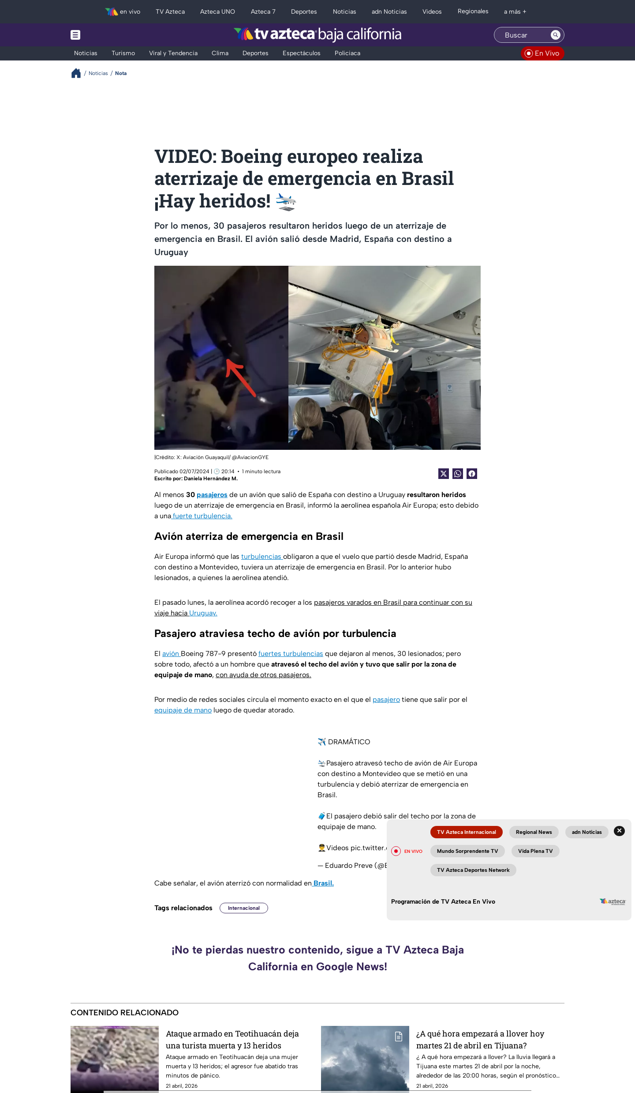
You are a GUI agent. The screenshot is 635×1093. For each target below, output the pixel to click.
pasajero (386, 699)
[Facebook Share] (472, 473)
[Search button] (555, 35)
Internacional (244, 908)
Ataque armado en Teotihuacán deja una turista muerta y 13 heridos (232, 1039)
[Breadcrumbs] (80, 73)
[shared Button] (457, 473)
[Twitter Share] (443, 473)
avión (171, 653)
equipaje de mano (183, 710)
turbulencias (262, 556)
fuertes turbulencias (290, 653)
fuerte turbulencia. (201, 516)
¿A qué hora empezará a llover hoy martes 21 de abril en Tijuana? (480, 1039)
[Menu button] (106, 35)
